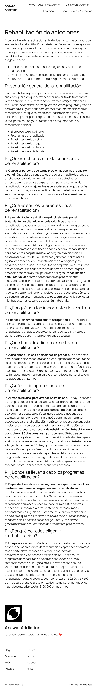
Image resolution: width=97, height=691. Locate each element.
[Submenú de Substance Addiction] (62, 4)
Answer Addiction (11, 8)
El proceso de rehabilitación (28, 131)
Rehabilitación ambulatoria (27, 151)
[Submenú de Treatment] (56, 11)
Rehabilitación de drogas (26, 143)
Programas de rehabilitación (28, 135)
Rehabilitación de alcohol (26, 139)
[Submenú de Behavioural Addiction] (91, 4)
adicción (68, 363)
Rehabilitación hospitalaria (27, 147)
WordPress (87, 684)
